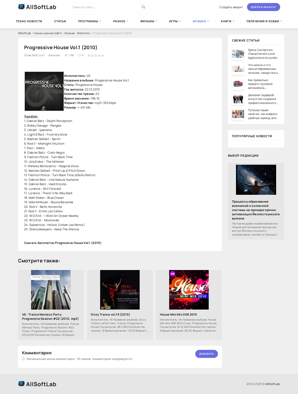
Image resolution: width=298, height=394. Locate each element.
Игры (173, 21)
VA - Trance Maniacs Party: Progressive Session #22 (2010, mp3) (50, 316)
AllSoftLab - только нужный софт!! (40, 33)
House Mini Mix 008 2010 (178, 314)
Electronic (83, 33)
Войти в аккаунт (263, 7)
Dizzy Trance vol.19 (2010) (110, 314)
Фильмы (147, 21)
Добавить (206, 353)
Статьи (60, 21)
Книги (226, 21)
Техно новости (29, 21)
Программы (88, 21)
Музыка (69, 33)
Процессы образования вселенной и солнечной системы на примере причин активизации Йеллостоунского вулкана (256, 209)
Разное (119, 21)
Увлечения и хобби (262, 21)
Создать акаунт (231, 7)
